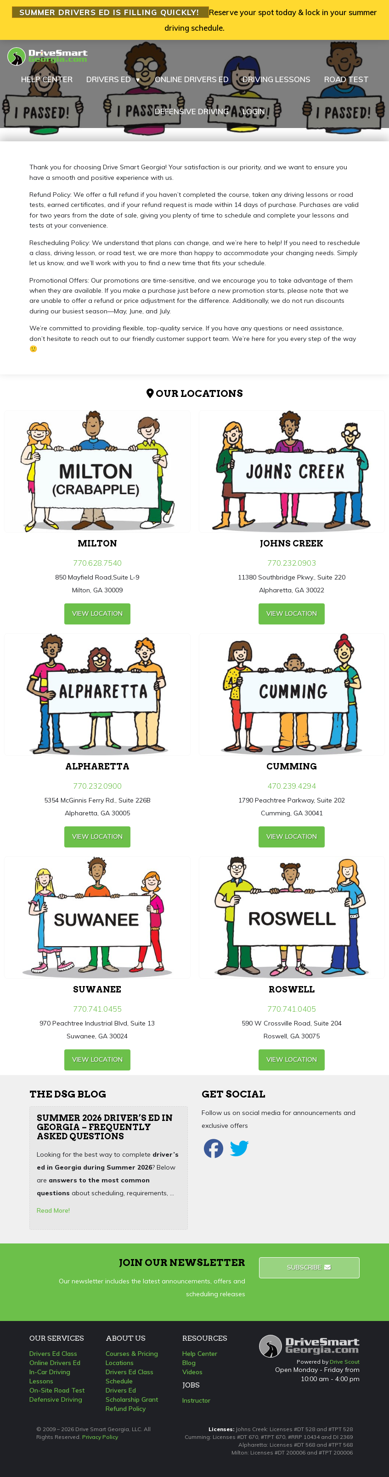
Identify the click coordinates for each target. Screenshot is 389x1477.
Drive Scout (345, 1361)
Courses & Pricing (132, 1353)
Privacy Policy (100, 1436)
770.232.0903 (291, 563)
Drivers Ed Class (53, 1353)
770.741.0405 (291, 1009)
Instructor (196, 1400)
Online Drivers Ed (54, 1363)
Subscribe (309, 1267)
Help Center (199, 1353)
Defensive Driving (55, 1399)
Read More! (53, 1210)
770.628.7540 (97, 563)
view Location (97, 613)
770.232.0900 (97, 786)
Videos (192, 1372)
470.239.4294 (291, 786)
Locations (120, 1363)
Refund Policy (126, 1409)
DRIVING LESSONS (276, 79)
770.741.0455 (97, 1009)
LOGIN (253, 111)
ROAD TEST (346, 79)
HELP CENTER (47, 79)
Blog (189, 1363)
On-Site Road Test (57, 1390)
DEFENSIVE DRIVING (192, 111)
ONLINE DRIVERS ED (192, 79)
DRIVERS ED (113, 79)
